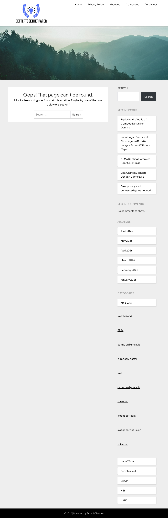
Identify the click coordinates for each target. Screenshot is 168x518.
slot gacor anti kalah (129, 429)
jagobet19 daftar (127, 358)
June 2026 (127, 230)
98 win (124, 480)
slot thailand (124, 315)
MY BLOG (126, 302)
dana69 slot (128, 461)
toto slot (122, 401)
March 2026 (128, 260)
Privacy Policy (96, 4)
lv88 (123, 490)
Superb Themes (95, 513)
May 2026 (126, 240)
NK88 (124, 500)
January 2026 (128, 279)
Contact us (132, 4)
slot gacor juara (126, 415)
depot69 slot (128, 470)
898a (120, 330)
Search (122, 88)
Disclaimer (151, 4)
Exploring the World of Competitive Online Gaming (134, 123)
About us (114, 4)
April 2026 (127, 250)
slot (119, 372)
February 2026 (129, 269)
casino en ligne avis (128, 344)
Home (78, 4)
